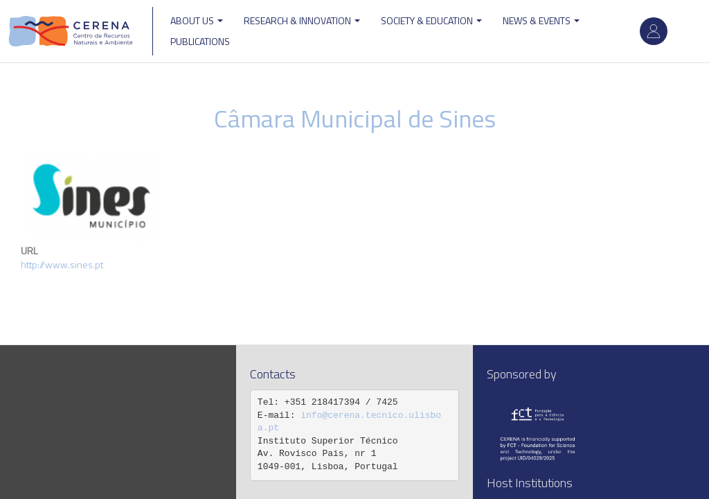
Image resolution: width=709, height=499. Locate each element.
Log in (653, 31)
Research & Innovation (302, 20)
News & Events (541, 20)
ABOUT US (196, 20)
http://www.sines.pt (62, 264)
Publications (200, 41)
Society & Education (431, 20)
